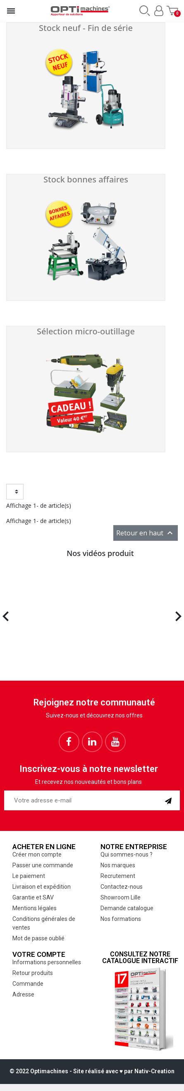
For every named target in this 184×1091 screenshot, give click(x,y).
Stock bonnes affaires (85, 179)
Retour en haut (145, 533)
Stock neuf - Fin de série (86, 27)
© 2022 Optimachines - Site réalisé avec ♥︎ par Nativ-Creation (92, 1071)
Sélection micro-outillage (86, 331)
